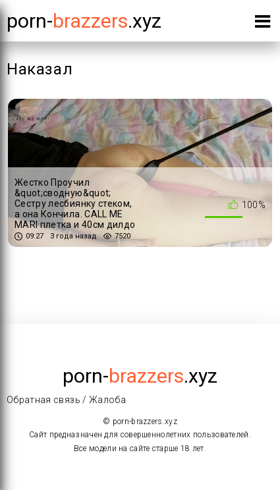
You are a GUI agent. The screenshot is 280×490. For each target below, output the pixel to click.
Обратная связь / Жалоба (66, 400)
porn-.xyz (84, 20)
